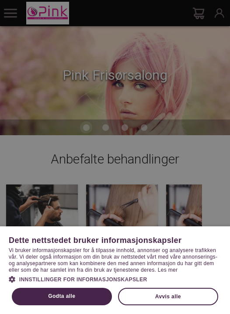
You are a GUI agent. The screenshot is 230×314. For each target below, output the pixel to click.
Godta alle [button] (61, 296)
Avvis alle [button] (168, 297)
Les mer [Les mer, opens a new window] (168, 270)
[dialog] (115, 157)
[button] (115, 279)
